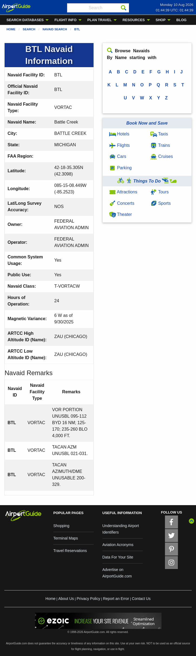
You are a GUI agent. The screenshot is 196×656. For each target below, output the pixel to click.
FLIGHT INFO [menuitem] (65, 20)
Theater (120, 214)
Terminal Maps (65, 538)
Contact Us (141, 598)
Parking (120, 167)
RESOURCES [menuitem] (133, 20)
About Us (66, 598)
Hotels (119, 134)
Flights (119, 145)
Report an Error (116, 598)
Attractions (123, 192)
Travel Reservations (70, 550)
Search (29, 29)
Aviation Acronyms (118, 545)
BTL (77, 29)
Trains (160, 145)
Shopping (61, 526)
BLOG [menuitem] (181, 20)
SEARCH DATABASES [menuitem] (25, 20)
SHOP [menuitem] (161, 20)
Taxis (159, 134)
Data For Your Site (117, 557)
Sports (160, 203)
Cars (117, 156)
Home (10, 29)
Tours (159, 192)
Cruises (161, 156)
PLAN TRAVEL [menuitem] (99, 20)
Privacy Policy (88, 598)
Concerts (121, 203)
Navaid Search (55, 29)
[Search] (123, 8)
